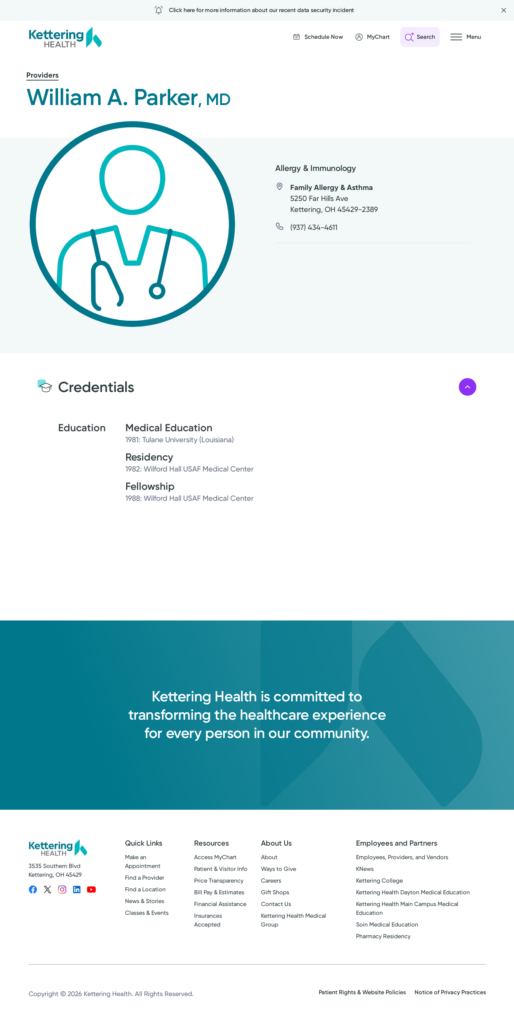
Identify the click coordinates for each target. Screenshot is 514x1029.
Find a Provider (144, 877)
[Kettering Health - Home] (65, 37)
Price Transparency (218, 880)
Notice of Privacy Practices (450, 992)
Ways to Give (278, 868)
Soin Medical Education (387, 924)
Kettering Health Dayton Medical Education (413, 892)
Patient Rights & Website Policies (362, 992)
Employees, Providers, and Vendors (402, 857)
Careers (271, 880)
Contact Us (276, 904)
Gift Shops (275, 892)
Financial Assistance (220, 904)
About (269, 857)
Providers (42, 75)
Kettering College (379, 880)
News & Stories (144, 901)
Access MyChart (215, 857)
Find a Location (145, 889)
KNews (365, 868)
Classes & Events (147, 912)
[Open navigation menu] (466, 37)
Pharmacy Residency (383, 936)
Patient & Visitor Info (220, 868)
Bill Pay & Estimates (219, 892)
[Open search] (420, 37)
